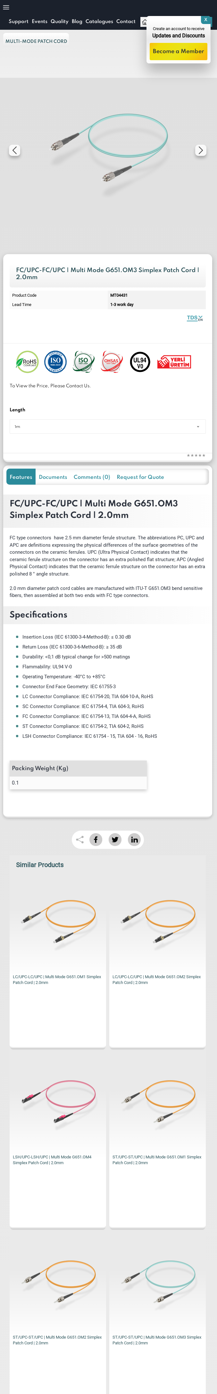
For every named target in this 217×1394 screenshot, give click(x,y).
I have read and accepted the (69, 1277)
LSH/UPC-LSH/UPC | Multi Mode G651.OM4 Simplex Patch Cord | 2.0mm (152, 979)
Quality (60, 21)
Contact (126, 21)
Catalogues (99, 21)
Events (39, 21)
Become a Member (178, 51)
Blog (77, 21)
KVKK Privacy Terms (99, 1277)
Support (19, 21)
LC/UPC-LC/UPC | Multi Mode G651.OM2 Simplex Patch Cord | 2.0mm (57, 979)
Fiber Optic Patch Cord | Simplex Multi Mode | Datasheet (194, 318)
